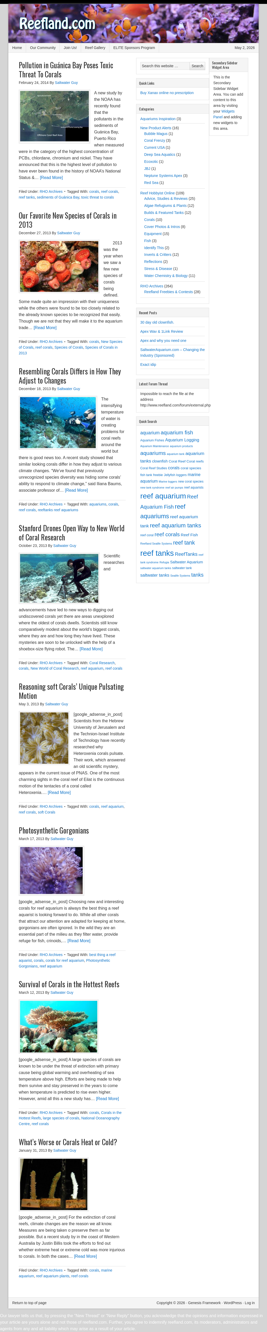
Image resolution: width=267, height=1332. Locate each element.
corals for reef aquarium (65, 960)
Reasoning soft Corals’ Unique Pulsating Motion (71, 691)
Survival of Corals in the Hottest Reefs (69, 984)
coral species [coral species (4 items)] (191, 468)
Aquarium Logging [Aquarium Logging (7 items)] (182, 439)
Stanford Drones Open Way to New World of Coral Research (72, 532)
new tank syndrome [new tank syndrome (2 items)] (152, 487)
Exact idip (148, 364)
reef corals (109, 191)
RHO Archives (51, 191)
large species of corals (61, 1118)
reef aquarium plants (52, 1276)
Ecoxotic (151, 161)
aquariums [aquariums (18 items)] (153, 453)
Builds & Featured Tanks (164, 213)
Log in (250, 1303)
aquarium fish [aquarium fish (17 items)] (177, 432)
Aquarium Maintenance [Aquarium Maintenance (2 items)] (154, 446)
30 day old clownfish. (157, 322)
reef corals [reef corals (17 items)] (167, 534)
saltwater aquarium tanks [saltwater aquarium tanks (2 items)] (155, 568)
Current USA (154, 147)
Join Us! (70, 48)
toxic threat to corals (97, 197)
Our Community (43, 48)
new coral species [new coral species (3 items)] (190, 481)
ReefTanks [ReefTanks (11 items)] (186, 554)
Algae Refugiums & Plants (165, 206)
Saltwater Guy (66, 83)
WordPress (233, 1303)
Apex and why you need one (163, 340)
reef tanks (27, 197)
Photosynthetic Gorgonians (54, 830)
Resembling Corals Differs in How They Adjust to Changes (70, 376)
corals (94, 191)
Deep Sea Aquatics (159, 154)
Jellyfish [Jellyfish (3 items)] (169, 475)
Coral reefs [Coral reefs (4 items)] (195, 461)
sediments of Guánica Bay (58, 197)
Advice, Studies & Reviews (166, 198)
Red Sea (151, 183)
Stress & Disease (158, 269)
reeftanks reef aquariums (58, 510)
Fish (147, 241)
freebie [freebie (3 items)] (158, 475)
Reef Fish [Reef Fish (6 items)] (189, 535)
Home (17, 48)
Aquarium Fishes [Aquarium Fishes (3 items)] (152, 440)
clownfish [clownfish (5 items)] (160, 461)
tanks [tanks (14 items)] (197, 575)
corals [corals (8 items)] (174, 467)
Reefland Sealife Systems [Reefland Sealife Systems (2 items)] (156, 543)
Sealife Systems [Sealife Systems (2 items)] (180, 575)
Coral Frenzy (154, 140)
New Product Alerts (155, 128)
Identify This (154, 248)
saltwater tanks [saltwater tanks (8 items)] (154, 575)
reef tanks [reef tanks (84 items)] (157, 553)
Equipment (153, 234)
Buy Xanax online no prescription (167, 93)
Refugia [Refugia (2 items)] (164, 562)
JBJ (147, 168)
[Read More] (51, 177)
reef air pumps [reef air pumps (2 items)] (174, 487)
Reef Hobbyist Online (157, 193)
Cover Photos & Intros (162, 227)
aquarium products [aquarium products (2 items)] (181, 446)
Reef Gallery (95, 48)
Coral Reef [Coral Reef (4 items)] (177, 461)
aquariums (97, 504)
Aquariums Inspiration (157, 119)
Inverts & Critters (157, 254)
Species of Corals (68, 347)
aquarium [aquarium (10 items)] (150, 432)
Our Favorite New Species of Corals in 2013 (68, 220)
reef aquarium (92, 668)
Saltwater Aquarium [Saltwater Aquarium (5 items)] (186, 562)
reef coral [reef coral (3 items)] (147, 535)
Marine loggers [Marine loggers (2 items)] (168, 481)
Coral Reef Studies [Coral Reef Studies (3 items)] (153, 468)
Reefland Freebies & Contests (168, 292)
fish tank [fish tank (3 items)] (146, 475)
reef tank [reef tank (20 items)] (184, 543)
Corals (149, 220)
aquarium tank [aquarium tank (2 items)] (176, 453)
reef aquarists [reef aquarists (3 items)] (193, 487)
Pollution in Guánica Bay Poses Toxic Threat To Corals (66, 69)
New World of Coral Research (55, 668)
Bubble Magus (156, 134)
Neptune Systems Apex (163, 176)
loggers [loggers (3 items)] (181, 475)
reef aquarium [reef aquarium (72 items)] (163, 496)
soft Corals (46, 812)
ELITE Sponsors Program (134, 48)
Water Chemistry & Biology (166, 276)
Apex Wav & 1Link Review (161, 331)
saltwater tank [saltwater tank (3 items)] (182, 568)
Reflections (153, 262)
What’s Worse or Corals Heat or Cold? (68, 1142)
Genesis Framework (204, 1303)
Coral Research (102, 663)
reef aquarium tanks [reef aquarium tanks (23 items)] (175, 525)
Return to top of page (29, 1303)
